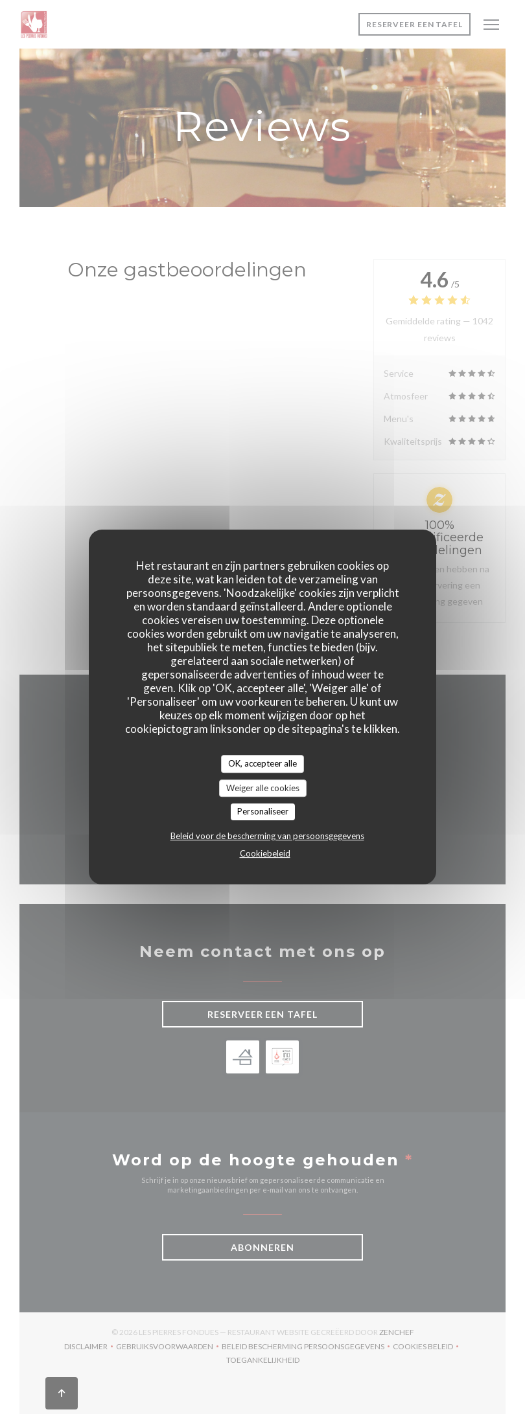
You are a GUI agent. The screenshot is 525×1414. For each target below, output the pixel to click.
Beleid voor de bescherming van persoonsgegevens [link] (267, 836)
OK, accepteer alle (262, 763)
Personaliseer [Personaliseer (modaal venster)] (262, 811)
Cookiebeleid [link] (265, 853)
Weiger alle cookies (262, 788)
